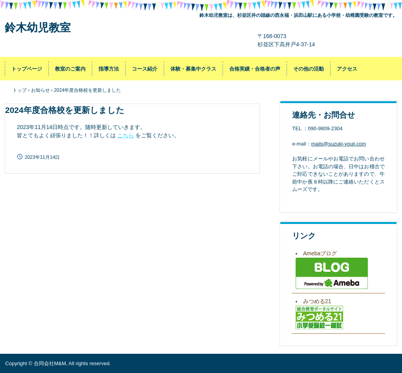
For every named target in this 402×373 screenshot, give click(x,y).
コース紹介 (144, 69)
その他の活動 (308, 69)
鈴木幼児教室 (38, 28)
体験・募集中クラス (193, 69)
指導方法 (109, 69)
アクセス (347, 69)
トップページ (26, 69)
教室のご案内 (70, 69)
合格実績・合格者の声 (254, 69)
